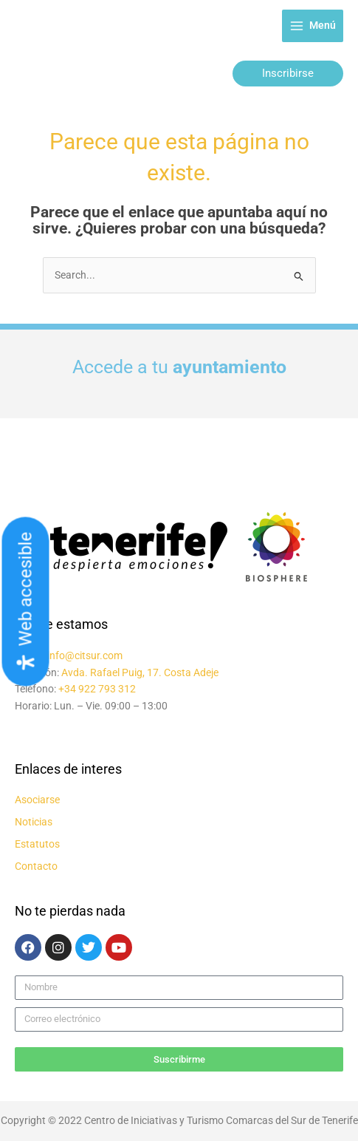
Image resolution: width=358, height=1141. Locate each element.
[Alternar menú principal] (312, 26)
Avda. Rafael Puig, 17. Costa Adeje (139, 672)
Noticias (33, 822)
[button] (288, 73)
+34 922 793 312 (97, 689)
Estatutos (37, 844)
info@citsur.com (85, 655)
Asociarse (37, 799)
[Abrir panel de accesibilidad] (25, 602)
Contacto (36, 866)
